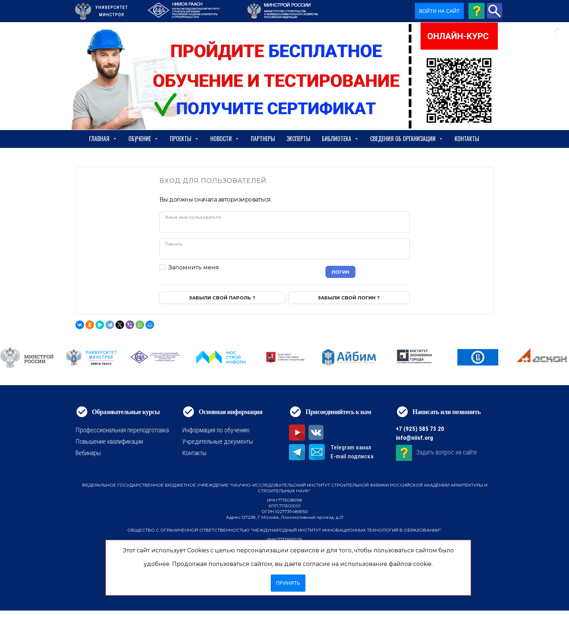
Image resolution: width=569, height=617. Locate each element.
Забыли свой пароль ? (222, 297)
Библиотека (340, 138)
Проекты (184, 138)
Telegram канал (350, 447)
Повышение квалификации (109, 441)
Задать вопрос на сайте (446, 452)
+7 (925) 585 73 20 (420, 428)
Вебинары (88, 453)
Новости (224, 138)
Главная (103, 138)
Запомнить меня (193, 267)
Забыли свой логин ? (349, 297)
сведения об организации (406, 138)
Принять (288, 583)
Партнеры (263, 138)
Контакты (467, 138)
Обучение (143, 138)
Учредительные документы (217, 441)
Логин (340, 272)
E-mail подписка (351, 456)
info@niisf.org (414, 437)
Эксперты (298, 138)
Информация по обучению (216, 430)
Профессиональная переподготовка (122, 430)
